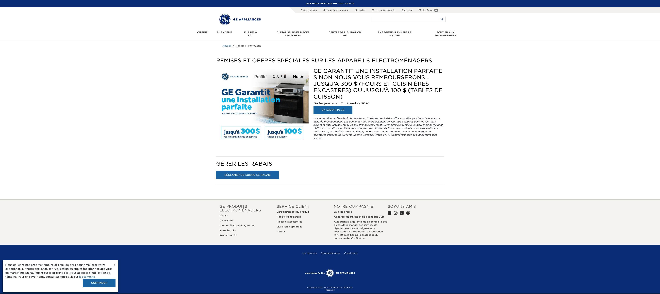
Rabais (223, 212)
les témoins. (87, 276)
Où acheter (226, 217)
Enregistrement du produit (293, 209)
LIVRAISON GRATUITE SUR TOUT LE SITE (330, 3)
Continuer (99, 282)
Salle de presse (343, 209)
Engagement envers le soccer (394, 32)
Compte (407, 10)
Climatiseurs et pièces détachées (293, 32)
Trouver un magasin (383, 10)
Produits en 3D (228, 232)
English (360, 10)
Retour (281, 228)
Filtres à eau (251, 32)
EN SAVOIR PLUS (333, 106)
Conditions (350, 250)
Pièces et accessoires (289, 218)
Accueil (226, 42)
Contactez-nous (330, 250)
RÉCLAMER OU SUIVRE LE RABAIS (247, 171)
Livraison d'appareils (289, 223)
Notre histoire (227, 227)
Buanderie (225, 32)
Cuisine (204, 32)
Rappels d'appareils (289, 213)
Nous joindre (309, 10)
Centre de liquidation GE (344, 32)
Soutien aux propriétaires (444, 32)
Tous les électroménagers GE (236, 222)
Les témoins (309, 250)
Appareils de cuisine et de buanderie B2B (359, 213)
